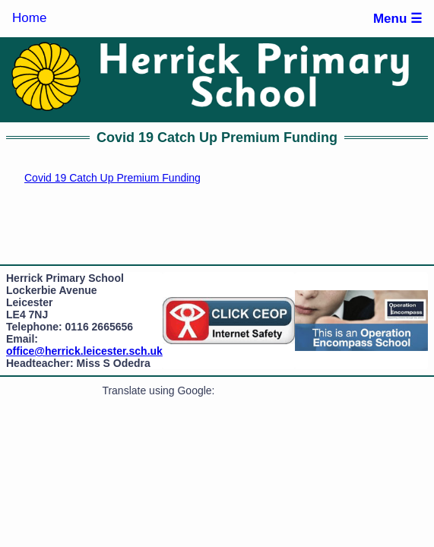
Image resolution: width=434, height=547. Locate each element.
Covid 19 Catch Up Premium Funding (112, 178)
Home (29, 18)
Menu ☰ (397, 18)
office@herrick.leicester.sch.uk (84, 351)
